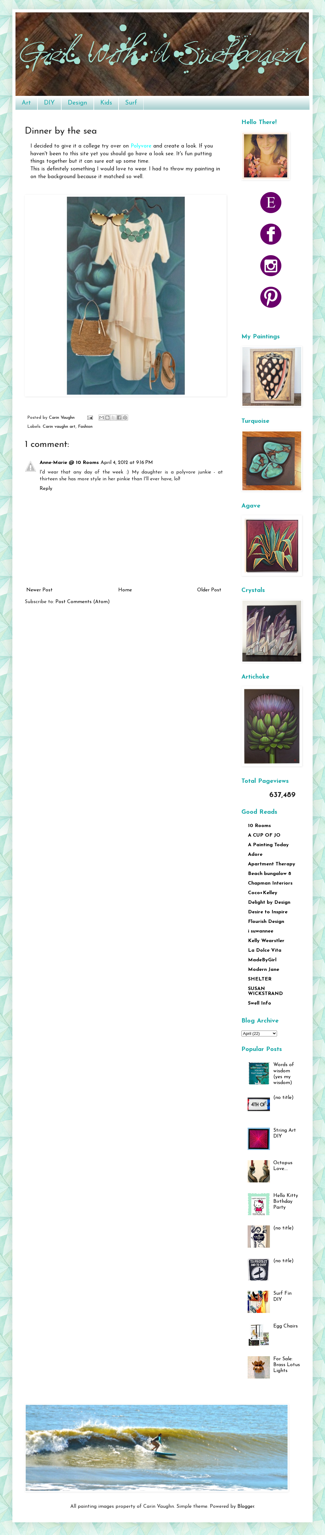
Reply (46, 488)
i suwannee (260, 931)
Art (26, 103)
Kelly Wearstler (266, 940)
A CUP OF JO (264, 835)
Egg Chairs (285, 1326)
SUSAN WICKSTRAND (265, 991)
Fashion (85, 426)
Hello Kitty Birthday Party (285, 1201)
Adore (255, 854)
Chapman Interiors (270, 883)
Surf (131, 103)
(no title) (283, 1097)
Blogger (245, 1506)
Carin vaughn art (59, 426)
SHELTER (259, 979)
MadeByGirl (262, 960)
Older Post (209, 590)
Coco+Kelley (262, 892)
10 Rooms (259, 825)
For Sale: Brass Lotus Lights (286, 1365)
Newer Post (39, 590)
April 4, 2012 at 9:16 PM (127, 462)
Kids (106, 103)
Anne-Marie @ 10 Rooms (69, 462)
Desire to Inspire (268, 912)
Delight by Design (269, 902)
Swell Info (259, 1003)
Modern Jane (263, 969)
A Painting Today (268, 845)
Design (77, 103)
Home (125, 590)
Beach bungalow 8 (269, 873)
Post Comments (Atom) (82, 601)
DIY (49, 103)
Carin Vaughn (62, 417)
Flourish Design (266, 921)
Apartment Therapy (271, 864)
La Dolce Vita (264, 950)
